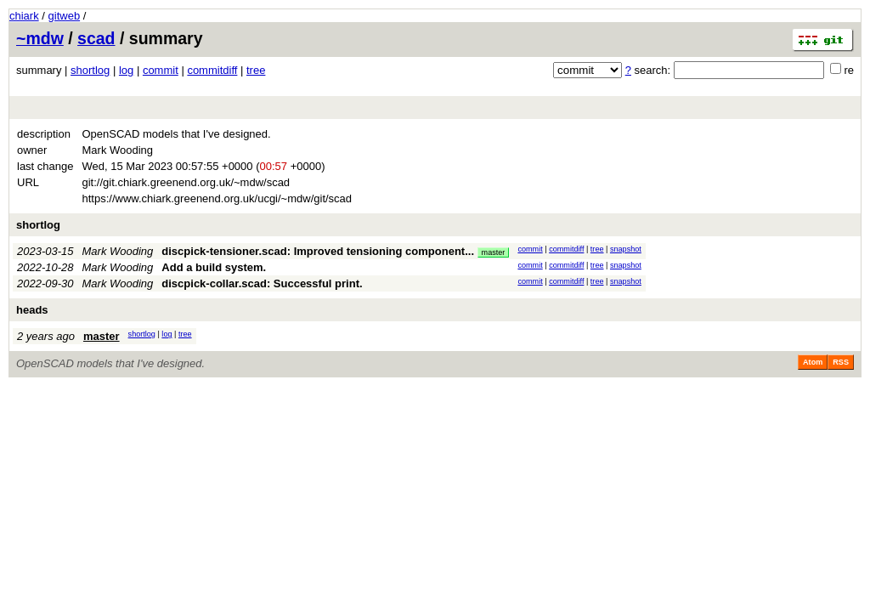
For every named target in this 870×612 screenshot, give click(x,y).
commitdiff (212, 70)
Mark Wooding (118, 251)
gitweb (64, 15)
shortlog (90, 70)
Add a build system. (213, 267)
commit (160, 70)
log (126, 70)
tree (255, 70)
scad (96, 38)
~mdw (40, 38)
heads (32, 309)
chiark (24, 15)
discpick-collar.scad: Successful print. (261, 283)
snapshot (625, 249)
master (494, 252)
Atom (812, 362)
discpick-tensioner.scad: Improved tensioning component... (319, 251)
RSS (841, 362)
